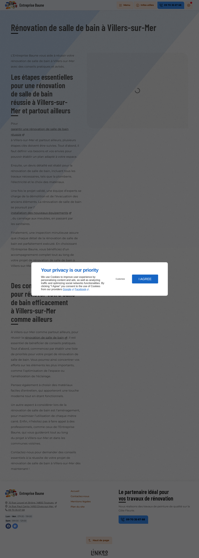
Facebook (80, 289)
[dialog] (99, 279)
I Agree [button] (145, 279)
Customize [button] (120, 279)
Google (67, 289)
